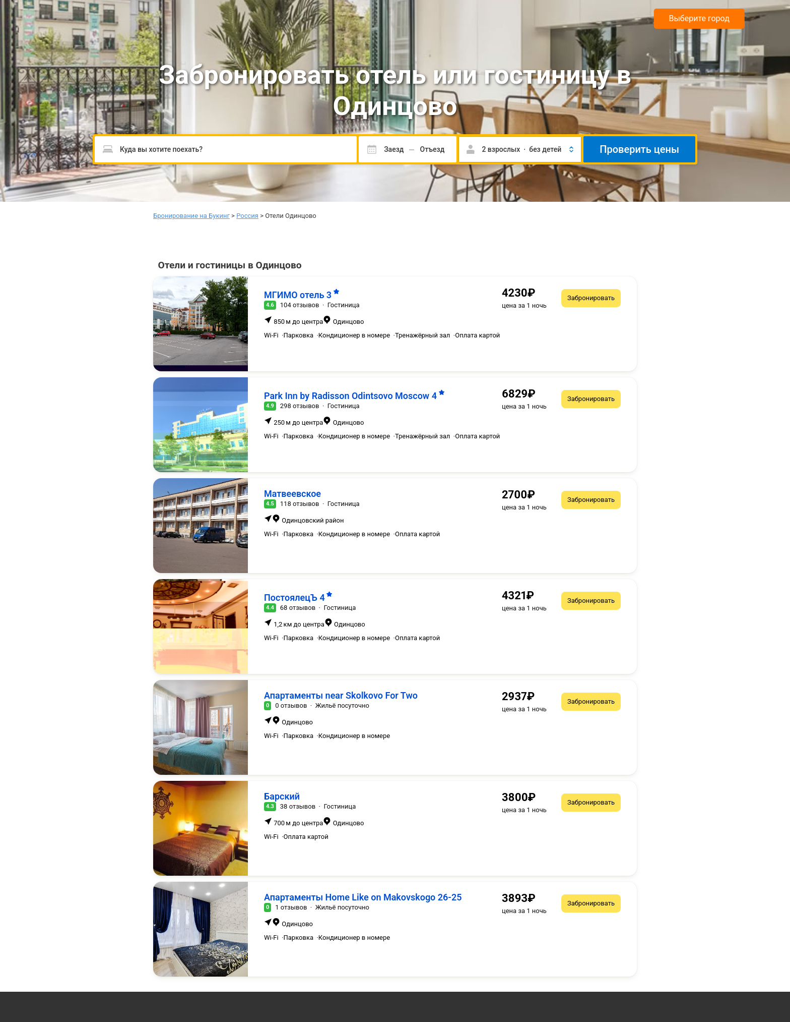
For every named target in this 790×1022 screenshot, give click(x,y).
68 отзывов (297, 607)
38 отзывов (297, 806)
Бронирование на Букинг (191, 215)
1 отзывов (291, 907)
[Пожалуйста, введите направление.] (226, 149)
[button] (519, 149)
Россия (247, 215)
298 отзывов (299, 406)
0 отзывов (291, 705)
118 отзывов (299, 503)
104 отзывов (299, 305)
